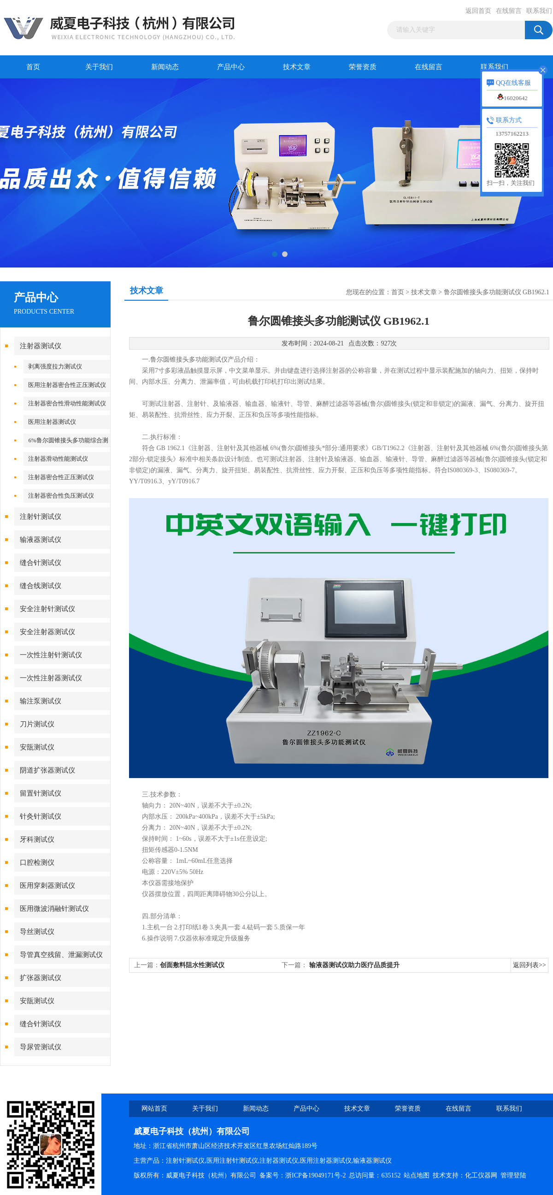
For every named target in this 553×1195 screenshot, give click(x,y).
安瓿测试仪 (37, 747)
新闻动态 (165, 67)
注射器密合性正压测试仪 (61, 477)
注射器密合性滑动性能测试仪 (67, 403)
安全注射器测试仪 (47, 632)
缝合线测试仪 (40, 585)
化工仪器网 (481, 1175)
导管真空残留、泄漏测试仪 (61, 954)
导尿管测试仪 (40, 1047)
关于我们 (99, 67)
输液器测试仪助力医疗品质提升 (354, 965)
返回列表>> (529, 965)
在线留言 (509, 10)
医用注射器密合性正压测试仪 (67, 384)
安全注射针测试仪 (47, 608)
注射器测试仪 (40, 346)
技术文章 (297, 67)
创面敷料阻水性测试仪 (192, 965)
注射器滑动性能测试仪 (58, 458)
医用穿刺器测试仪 (47, 885)
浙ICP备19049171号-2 (315, 1175)
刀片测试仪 (37, 724)
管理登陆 (513, 1175)
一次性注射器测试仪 (51, 678)
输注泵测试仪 (40, 701)
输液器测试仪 (40, 539)
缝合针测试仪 (40, 562)
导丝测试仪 (37, 931)
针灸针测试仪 (40, 816)
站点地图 (416, 1175)
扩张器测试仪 (40, 977)
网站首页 (154, 1108)
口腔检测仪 (37, 862)
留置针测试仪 (40, 793)
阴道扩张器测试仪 (47, 770)
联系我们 (539, 10)
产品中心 (231, 67)
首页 (33, 67)
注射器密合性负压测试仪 (61, 495)
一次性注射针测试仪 (51, 655)
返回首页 (478, 10)
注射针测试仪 (40, 516)
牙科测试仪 (37, 839)
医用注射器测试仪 (52, 421)
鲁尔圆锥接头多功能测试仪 (189, 359)
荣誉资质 (363, 67)
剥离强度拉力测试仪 (55, 366)
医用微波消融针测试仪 (54, 908)
